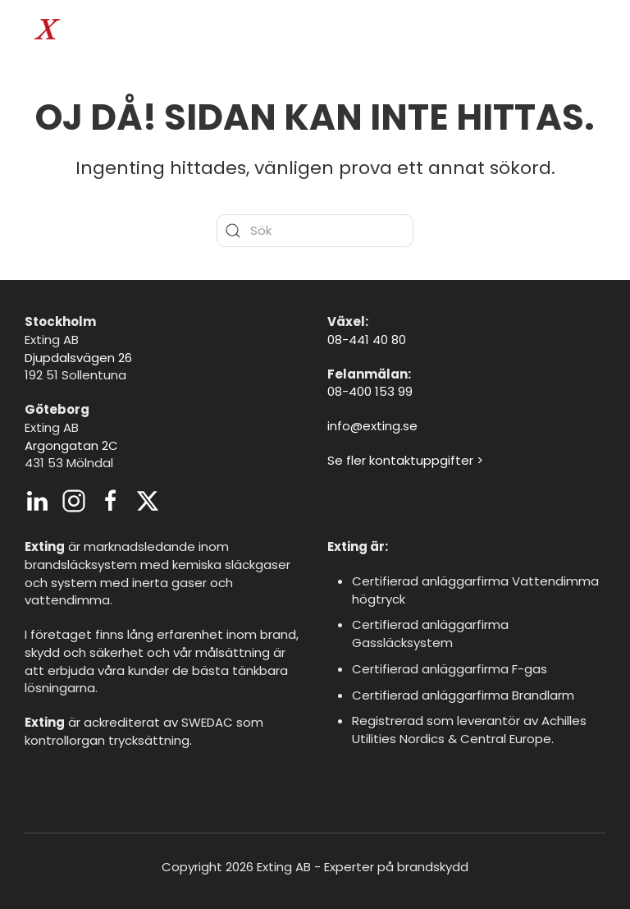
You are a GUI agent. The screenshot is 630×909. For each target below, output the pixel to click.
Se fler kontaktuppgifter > (405, 460)
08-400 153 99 (370, 391)
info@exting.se (372, 425)
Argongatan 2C (71, 445)
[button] (597, 33)
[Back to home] (66, 33)
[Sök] (315, 230)
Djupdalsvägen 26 (78, 357)
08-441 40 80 (366, 339)
